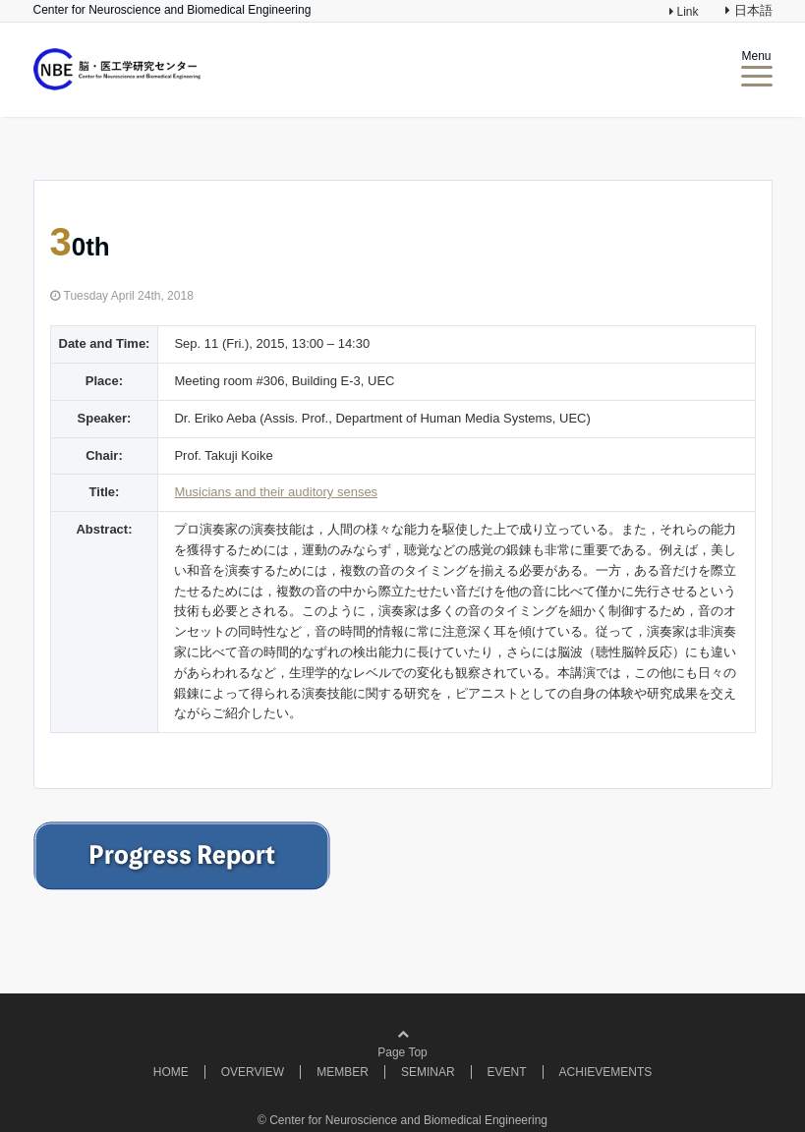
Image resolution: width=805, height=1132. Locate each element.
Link (685, 12)
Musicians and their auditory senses (275, 491)
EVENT (507, 1072)
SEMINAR (428, 1072)
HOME (171, 1072)
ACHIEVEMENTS (606, 1072)
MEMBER (342, 1072)
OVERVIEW (252, 1072)
